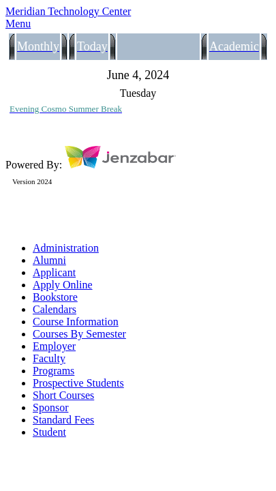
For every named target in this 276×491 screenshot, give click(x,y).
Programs (53, 370)
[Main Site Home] (138, 11)
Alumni (49, 260)
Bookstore (55, 297)
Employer (54, 346)
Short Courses (63, 395)
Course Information (76, 321)
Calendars (54, 309)
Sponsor (50, 407)
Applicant (54, 272)
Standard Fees (63, 420)
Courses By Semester (79, 334)
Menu (18, 23)
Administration (66, 248)
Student (49, 432)
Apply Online (63, 285)
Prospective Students (78, 383)
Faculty (49, 358)
